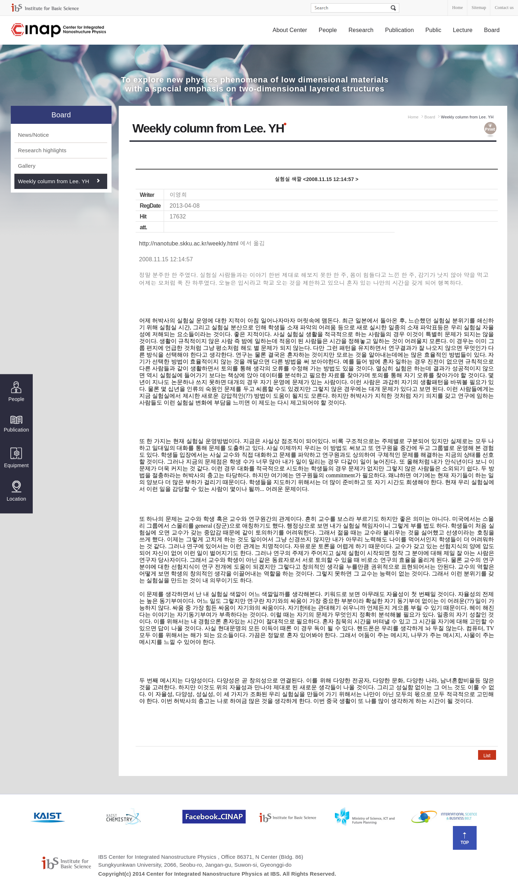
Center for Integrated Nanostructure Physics (59, 30)
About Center (290, 30)
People (328, 30)
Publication (399, 30)
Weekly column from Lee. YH (53, 181)
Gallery (27, 166)
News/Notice (33, 135)
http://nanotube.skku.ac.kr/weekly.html (188, 243)
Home (457, 7)
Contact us (504, 7)
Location (16, 490)
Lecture (463, 30)
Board (492, 30)
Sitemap (479, 7)
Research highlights (42, 150)
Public (433, 30)
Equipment (16, 457)
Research (361, 30)
